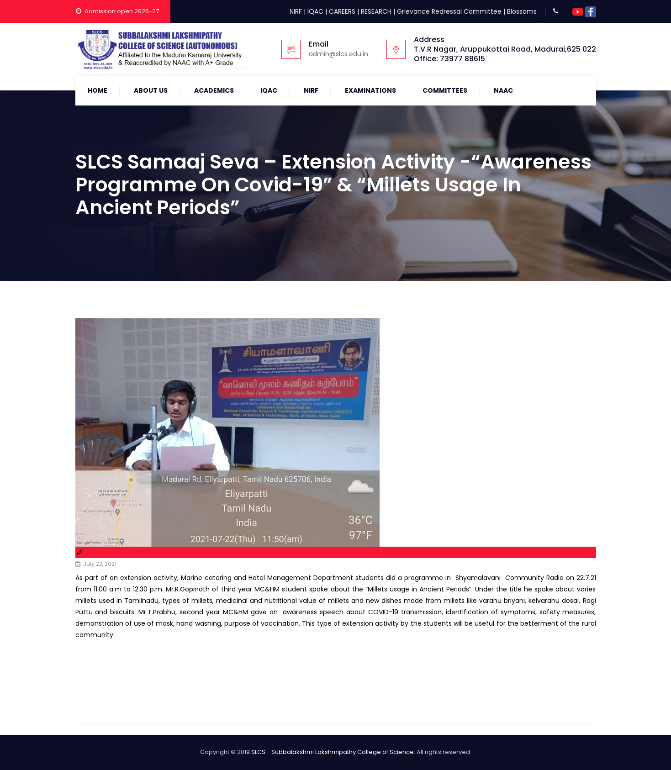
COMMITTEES (445, 90)
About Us (151, 90)
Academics (214, 90)
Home (97, 90)
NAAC (503, 90)
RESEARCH (376, 11)
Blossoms (522, 11)
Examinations (370, 90)
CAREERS (342, 11)
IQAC (315, 11)
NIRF (296, 11)
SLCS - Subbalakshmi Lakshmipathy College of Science (332, 752)
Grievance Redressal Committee (449, 11)
